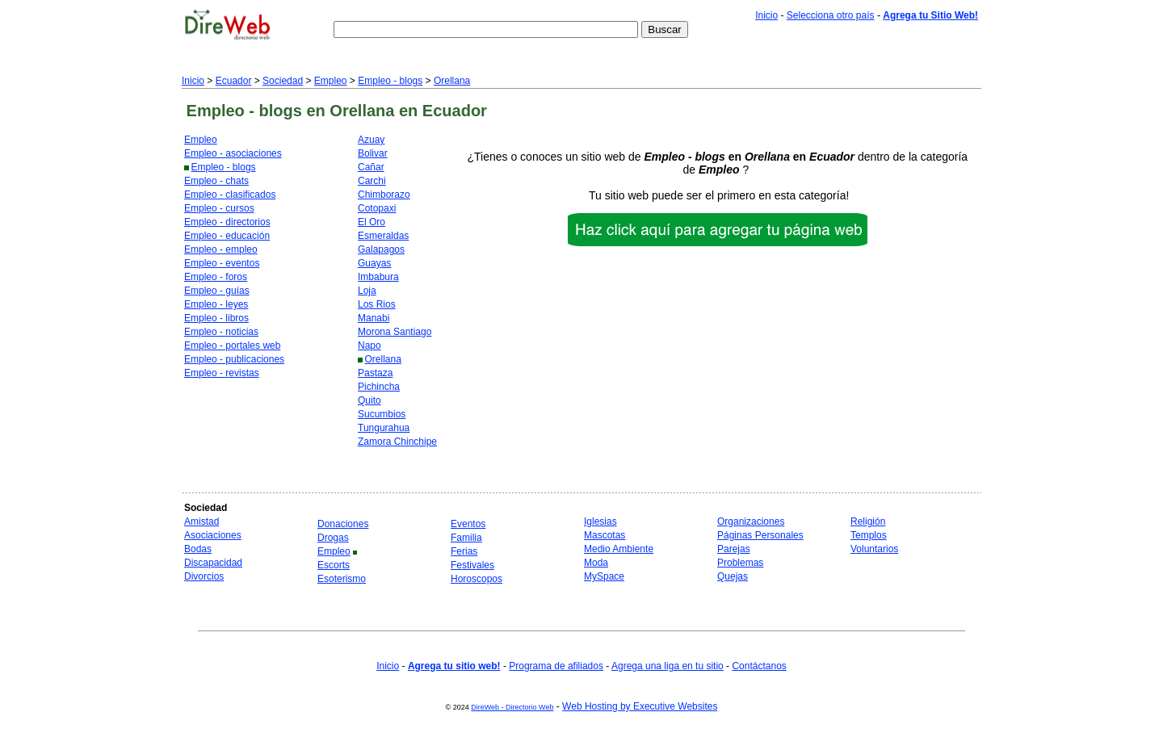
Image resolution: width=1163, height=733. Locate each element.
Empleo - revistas (221, 373)
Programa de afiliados (556, 666)
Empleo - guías (217, 290)
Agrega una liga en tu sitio (667, 666)
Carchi (372, 180)
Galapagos (381, 249)
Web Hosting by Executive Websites (639, 706)
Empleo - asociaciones (233, 153)
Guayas (374, 263)
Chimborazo (384, 194)
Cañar (371, 167)
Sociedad (282, 80)
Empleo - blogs (390, 80)
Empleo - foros (215, 277)
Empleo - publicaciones (234, 359)
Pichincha (379, 386)
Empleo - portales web (232, 345)
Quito (369, 400)
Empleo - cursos (219, 208)
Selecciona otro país (831, 15)
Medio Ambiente (618, 549)
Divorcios (204, 576)
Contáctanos (759, 666)
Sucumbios (381, 414)
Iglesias (600, 521)
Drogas (333, 537)
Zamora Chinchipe (397, 441)
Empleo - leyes (216, 304)
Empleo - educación (227, 235)
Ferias (464, 551)
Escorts (333, 565)
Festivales (472, 565)
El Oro (371, 222)
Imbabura (378, 277)
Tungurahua (383, 428)
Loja (367, 290)
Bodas (198, 549)
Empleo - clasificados (229, 194)
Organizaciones (750, 521)
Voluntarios (874, 549)
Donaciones (342, 524)
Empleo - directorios (227, 222)
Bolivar (373, 153)
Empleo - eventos (221, 263)
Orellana (452, 80)
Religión (867, 521)
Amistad (201, 521)
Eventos (468, 524)
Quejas (732, 576)
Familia (466, 537)
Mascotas (604, 535)
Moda (596, 562)
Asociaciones (212, 535)
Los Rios (377, 304)
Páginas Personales (760, 535)
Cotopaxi (377, 208)
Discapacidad (213, 562)
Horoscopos (476, 578)
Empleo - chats (216, 180)
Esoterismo (341, 578)
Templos (868, 535)
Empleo (330, 80)
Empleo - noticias (221, 331)
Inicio (766, 15)
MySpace (604, 576)
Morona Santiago (394, 331)
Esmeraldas (383, 235)
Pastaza (375, 373)
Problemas (740, 562)
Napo (369, 345)
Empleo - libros (216, 318)
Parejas (733, 549)
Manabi (373, 318)
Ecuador (234, 80)
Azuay (371, 139)
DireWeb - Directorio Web (512, 707)
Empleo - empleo (221, 249)
